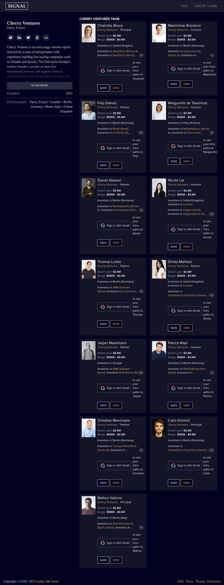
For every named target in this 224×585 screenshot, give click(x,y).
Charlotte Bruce (110, 25)
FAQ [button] (184, 6)
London (188, 204)
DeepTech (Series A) (125, 51)
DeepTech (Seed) (123, 55)
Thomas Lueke (109, 261)
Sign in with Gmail (114, 71)
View (116, 88)
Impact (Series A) (193, 213)
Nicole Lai (176, 180)
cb (46, 37)
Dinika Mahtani (180, 261)
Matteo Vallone (109, 498)
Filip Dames (106, 103)
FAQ (180, 581)
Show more (39, 85)
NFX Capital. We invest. (44, 581)
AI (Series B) (120, 132)
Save (103, 88)
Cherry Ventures (107, 29)
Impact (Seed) (191, 210)
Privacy (200, 581)
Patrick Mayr (178, 343)
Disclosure (214, 581)
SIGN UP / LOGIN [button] (205, 6)
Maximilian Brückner (184, 25)
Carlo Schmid (179, 420)
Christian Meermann (113, 420)
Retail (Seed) (120, 128)
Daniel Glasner (109, 180)
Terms (189, 581)
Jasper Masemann (112, 343)
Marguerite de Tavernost (187, 103)
